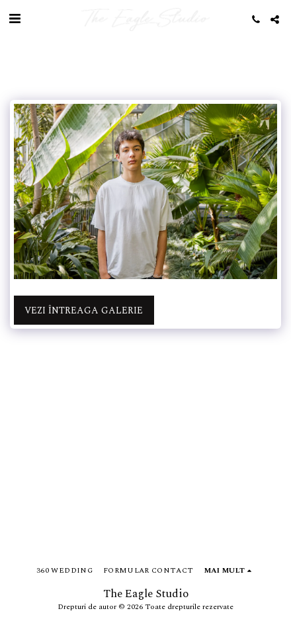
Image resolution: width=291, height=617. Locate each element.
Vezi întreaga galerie (83, 310)
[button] (14, 19)
